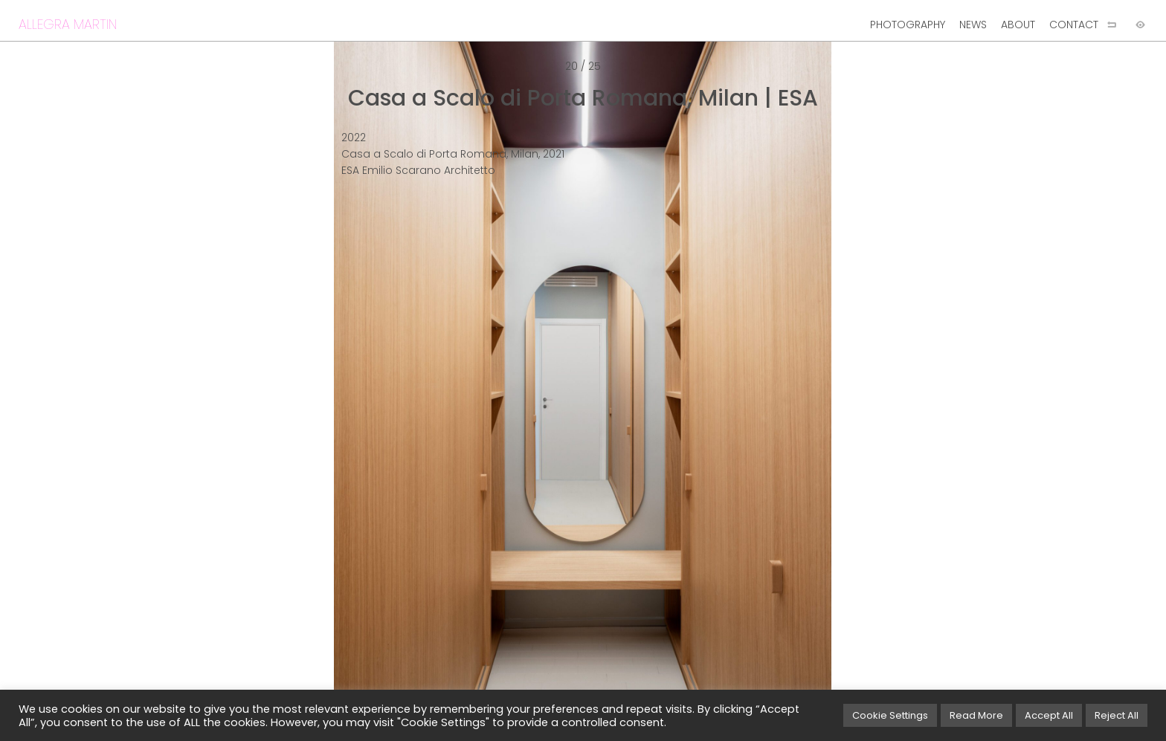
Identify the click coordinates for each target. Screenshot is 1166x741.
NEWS (973, 24)
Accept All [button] (1049, 715)
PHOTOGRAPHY (907, 24)
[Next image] (874, 394)
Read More (976, 715)
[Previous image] (291, 394)
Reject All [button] (1116, 715)
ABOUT (1018, 24)
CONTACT (1073, 24)
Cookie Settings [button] (890, 715)
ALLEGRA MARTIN (68, 24)
